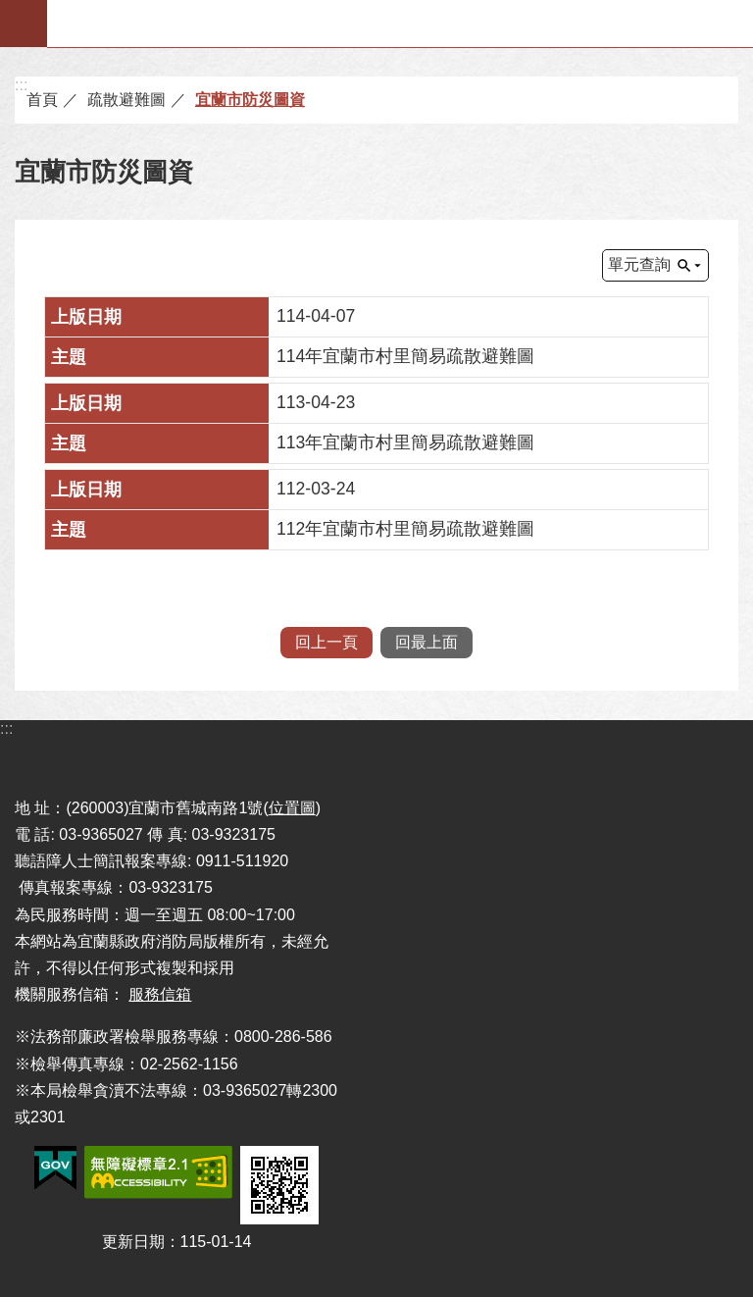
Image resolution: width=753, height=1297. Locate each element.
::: (21, 85)
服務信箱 (159, 994)
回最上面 (426, 642)
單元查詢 (639, 264)
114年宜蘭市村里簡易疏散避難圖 (405, 356)
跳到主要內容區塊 (10, 10)
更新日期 (133, 1241)
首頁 (42, 99)
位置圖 (292, 808)
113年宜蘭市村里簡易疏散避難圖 (405, 442)
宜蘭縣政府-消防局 (400, 23)
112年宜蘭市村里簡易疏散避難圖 (405, 529)
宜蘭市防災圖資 (250, 99)
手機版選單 (23, 23)
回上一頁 (326, 642)
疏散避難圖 (126, 99)
